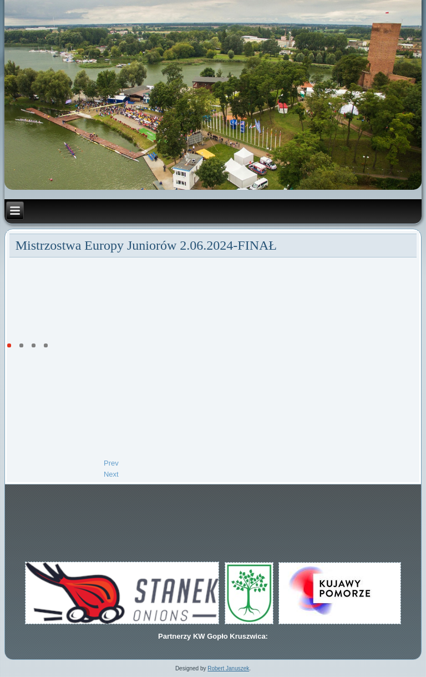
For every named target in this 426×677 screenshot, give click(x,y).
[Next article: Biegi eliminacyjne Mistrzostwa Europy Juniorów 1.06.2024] (111, 474)
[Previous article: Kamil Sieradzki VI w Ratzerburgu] (111, 463)
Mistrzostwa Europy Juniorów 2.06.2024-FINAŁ (146, 245)
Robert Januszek (228, 668)
